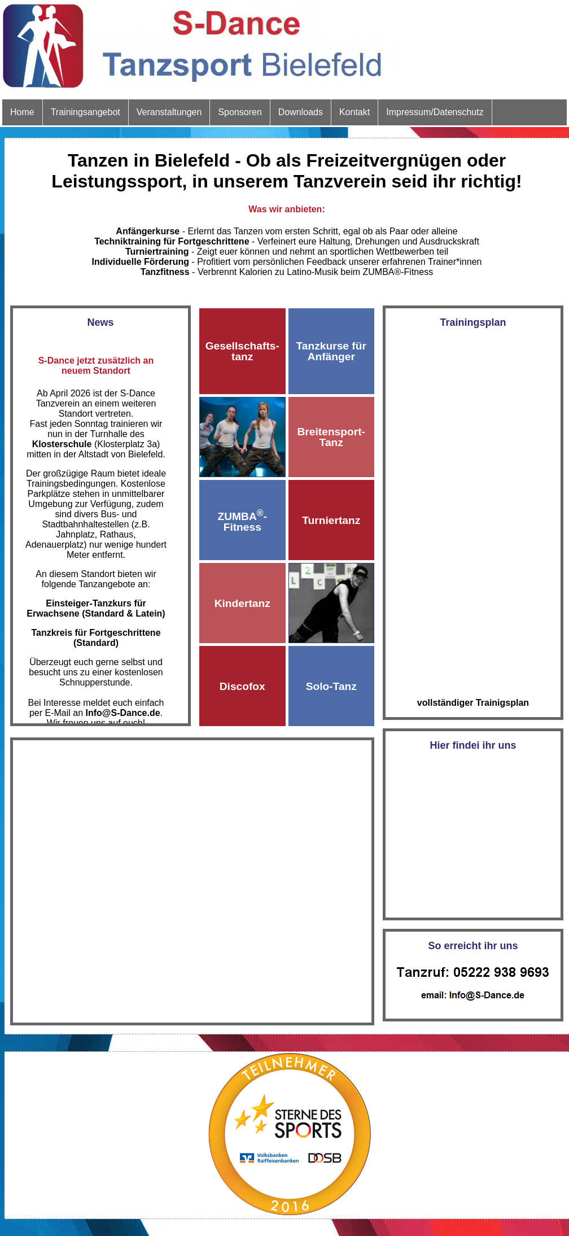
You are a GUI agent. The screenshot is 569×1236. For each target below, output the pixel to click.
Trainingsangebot (85, 112)
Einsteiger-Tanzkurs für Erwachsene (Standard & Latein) (96, 608)
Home (22, 112)
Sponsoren (239, 112)
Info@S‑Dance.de (123, 713)
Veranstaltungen (169, 112)
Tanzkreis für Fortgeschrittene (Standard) (95, 638)
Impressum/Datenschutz (435, 112)
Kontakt (354, 112)
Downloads (300, 112)
